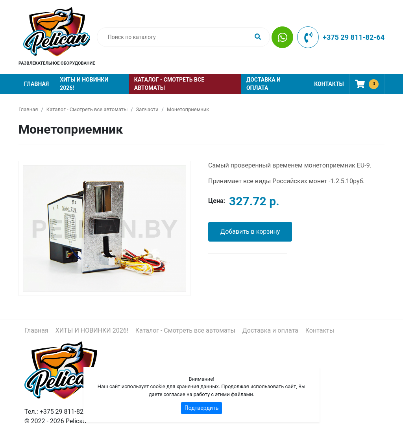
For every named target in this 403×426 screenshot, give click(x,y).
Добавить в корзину (250, 231)
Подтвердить (202, 408)
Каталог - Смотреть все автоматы (169, 83)
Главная (36, 84)
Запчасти (147, 109)
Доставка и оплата (263, 83)
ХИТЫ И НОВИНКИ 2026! (84, 83)
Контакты (329, 84)
